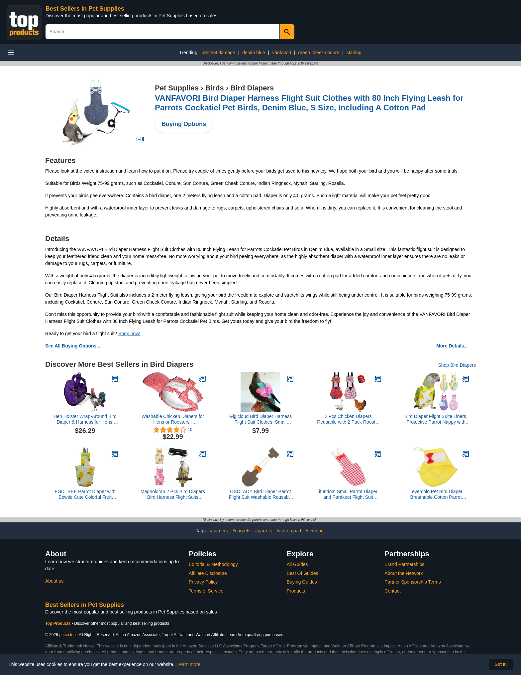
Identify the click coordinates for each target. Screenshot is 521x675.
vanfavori (281, 52)
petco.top (67, 634)
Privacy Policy (203, 582)
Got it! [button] (500, 664)
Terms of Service (206, 591)
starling (354, 52)
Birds (214, 88)
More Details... (452, 345)
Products (296, 591)
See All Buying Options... (72, 345)
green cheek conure (318, 52)
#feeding (315, 530)
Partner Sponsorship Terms (412, 582)
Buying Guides (302, 582)
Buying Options (183, 124)
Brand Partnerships (404, 564)
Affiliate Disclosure (208, 573)
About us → (57, 581)
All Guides (297, 564)
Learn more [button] (189, 664)
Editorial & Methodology (213, 564)
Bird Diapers (252, 88)
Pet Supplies (177, 88)
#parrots (263, 530)
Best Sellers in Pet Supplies (85, 8)
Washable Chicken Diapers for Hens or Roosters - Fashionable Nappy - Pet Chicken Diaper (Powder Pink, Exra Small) (173, 419)
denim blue (253, 52)
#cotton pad (289, 530)
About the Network (403, 573)
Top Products (58, 623)
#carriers (219, 530)
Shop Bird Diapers (457, 365)
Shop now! (129, 333)
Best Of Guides (302, 573)
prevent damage (218, 52)
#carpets (242, 530)
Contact (392, 591)
